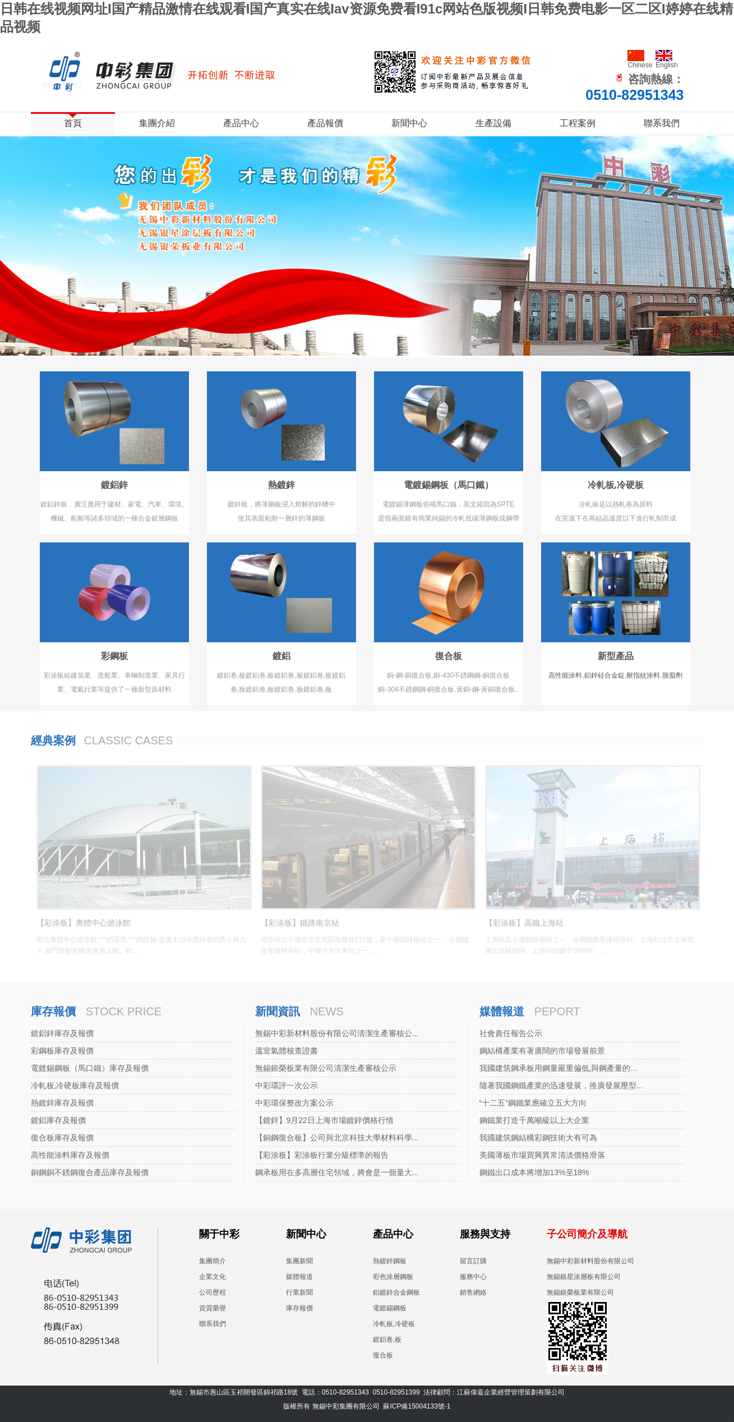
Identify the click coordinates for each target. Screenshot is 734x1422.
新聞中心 (409, 123)
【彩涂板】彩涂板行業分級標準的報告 (322, 1155)
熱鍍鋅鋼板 (390, 1261)
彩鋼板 (114, 656)
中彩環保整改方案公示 (294, 1102)
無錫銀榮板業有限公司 (580, 1292)
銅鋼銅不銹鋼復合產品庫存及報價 (90, 1172)
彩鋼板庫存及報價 (62, 1050)
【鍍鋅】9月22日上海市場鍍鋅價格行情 (324, 1120)
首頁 (73, 123)
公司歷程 (212, 1292)
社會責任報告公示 (510, 1033)
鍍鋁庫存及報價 (58, 1120)
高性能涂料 (565, 675)
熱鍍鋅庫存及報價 (62, 1102)
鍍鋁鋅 (114, 485)
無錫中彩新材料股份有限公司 (590, 1261)
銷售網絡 (473, 1292)
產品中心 (241, 123)
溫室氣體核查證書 (286, 1050)
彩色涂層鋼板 (393, 1277)
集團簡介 (212, 1261)
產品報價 (325, 123)
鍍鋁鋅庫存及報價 (62, 1033)
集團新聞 (299, 1261)
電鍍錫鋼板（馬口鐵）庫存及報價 (90, 1068)
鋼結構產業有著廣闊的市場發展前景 (542, 1050)
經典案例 (53, 740)
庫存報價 (53, 1011)
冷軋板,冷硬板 (616, 485)
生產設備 (493, 123)
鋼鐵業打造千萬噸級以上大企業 (534, 1120)
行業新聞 (299, 1292)
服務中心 (473, 1277)
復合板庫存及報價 (62, 1137)
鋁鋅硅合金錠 (604, 675)
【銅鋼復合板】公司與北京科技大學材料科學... (337, 1137)
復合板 (448, 656)
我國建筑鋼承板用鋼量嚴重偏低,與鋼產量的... (558, 1068)
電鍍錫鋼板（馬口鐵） (448, 485)
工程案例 (577, 123)
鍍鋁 (281, 656)
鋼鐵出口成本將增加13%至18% (534, 1172)
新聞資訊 (277, 1011)
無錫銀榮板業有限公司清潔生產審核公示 (325, 1068)
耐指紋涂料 (643, 675)
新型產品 (616, 656)
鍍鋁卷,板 (387, 1339)
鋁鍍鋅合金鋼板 (396, 1292)
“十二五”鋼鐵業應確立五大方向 (533, 1102)
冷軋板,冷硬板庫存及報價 (75, 1085)
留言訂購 (473, 1261)
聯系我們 (662, 123)
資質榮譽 (212, 1308)
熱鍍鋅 (281, 485)
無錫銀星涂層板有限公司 (584, 1277)
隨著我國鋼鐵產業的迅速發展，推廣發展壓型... (561, 1085)
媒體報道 (501, 1011)
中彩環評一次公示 (286, 1085)
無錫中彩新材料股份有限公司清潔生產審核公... (337, 1033)
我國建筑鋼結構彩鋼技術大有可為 (538, 1137)
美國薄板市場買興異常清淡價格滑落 (542, 1155)
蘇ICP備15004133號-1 (416, 1406)
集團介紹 (157, 123)
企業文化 (212, 1277)
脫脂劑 (672, 675)
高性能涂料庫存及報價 (70, 1155)
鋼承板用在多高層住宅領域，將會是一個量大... (337, 1172)
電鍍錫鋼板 (390, 1308)
